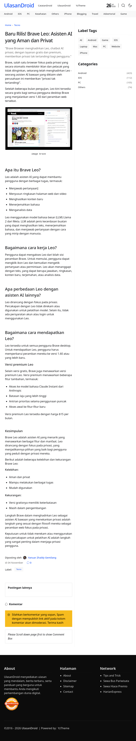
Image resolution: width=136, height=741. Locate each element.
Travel (95, 13)
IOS (20, 13)
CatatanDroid (45, 5)
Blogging (81, 13)
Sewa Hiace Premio (115, 686)
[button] (123, 5)
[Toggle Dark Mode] (130, 5)
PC (28, 13)
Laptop (83, 46)
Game (124, 13)
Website (116, 46)
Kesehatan (40, 13)
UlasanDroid (19, 5)
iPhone (68, 13)
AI (81, 40)
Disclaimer (70, 681)
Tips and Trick (112, 675)
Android (8, 13)
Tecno (18, 569)
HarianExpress (112, 692)
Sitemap (68, 686)
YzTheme (81, 5)
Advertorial (109, 13)
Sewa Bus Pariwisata (116, 681)
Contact (68, 692)
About (67, 675)
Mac (95, 46)
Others (55, 13)
